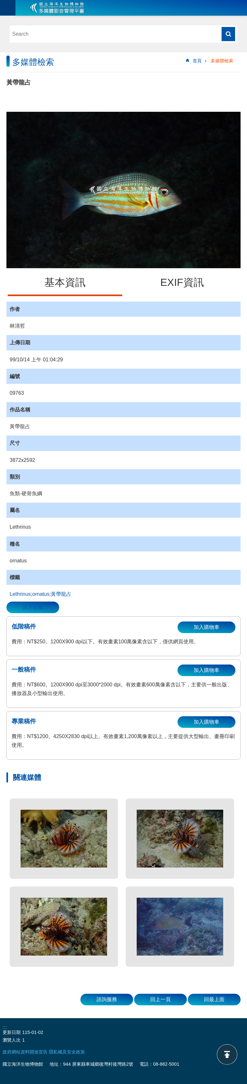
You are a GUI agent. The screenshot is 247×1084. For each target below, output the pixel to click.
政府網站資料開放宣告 (25, 1051)
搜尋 (228, 34)
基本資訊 (65, 282)
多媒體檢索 (222, 60)
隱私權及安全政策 (67, 1051)
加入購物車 (206, 627)
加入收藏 (33, 607)
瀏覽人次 (12, 1040)
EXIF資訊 (182, 282)
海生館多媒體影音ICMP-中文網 (57, 7)
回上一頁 (160, 999)
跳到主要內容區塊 (3, 3)
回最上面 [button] (214, 999)
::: (8, 55)
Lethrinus (20, 594)
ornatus (40, 594)
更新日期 (12, 1032)
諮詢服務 (106, 999)
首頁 (197, 60)
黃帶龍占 (61, 594)
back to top (227, 1054)
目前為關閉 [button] (7, 7)
